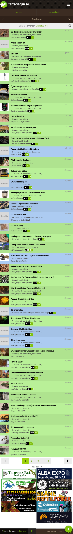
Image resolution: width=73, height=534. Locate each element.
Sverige (47, 26)
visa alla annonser (70, 25)
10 (47, 461)
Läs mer (22, 531)
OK (32, 531)
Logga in (18, 12)
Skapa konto (54, 12)
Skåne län (40, 26)
